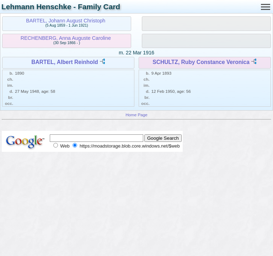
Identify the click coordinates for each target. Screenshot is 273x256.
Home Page (136, 114)
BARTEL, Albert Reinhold (64, 62)
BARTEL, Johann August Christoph (65, 20)
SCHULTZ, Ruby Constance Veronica (201, 62)
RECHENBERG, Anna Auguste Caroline (66, 38)
